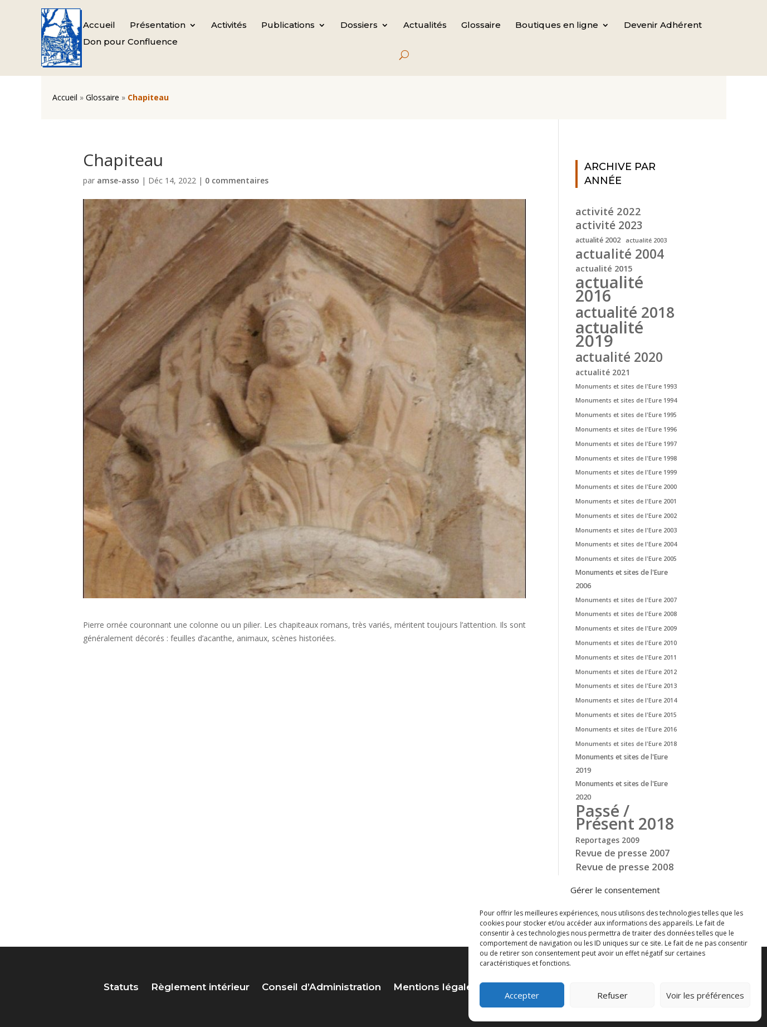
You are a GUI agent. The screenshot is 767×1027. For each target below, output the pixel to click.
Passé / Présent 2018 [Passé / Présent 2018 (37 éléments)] (624, 817)
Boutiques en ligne (556, 25)
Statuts (121, 987)
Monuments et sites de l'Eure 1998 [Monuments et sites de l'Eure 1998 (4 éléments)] (626, 458)
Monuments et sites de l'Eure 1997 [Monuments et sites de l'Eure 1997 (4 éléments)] (626, 444)
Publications (288, 25)
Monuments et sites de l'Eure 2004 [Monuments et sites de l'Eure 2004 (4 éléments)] (626, 544)
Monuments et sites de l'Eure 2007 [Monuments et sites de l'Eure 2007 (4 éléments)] (626, 600)
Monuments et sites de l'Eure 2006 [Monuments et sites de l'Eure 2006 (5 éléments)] (621, 579)
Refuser (612, 995)
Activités (229, 25)
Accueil (99, 25)
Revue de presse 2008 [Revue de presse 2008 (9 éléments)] (624, 866)
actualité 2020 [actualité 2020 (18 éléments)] (619, 357)
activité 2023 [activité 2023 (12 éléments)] (609, 225)
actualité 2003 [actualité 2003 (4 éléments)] (646, 240)
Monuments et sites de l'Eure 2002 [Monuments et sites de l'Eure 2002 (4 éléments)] (626, 516)
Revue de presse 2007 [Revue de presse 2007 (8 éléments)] (622, 853)
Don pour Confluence (130, 42)
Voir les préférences (705, 995)
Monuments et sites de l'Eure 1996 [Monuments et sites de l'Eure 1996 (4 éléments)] (626, 429)
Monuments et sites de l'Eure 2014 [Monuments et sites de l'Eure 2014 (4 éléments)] (626, 700)
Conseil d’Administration (321, 987)
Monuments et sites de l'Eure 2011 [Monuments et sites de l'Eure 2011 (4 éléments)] (626, 657)
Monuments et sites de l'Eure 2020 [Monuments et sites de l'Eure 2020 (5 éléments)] (621, 790)
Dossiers (359, 25)
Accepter (522, 995)
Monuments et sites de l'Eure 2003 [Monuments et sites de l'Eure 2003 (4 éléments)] (626, 530)
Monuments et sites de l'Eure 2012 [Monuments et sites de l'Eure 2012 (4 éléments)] (626, 672)
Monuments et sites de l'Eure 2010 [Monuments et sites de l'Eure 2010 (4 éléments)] (626, 643)
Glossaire (481, 25)
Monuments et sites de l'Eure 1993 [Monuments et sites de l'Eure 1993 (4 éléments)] (626, 386)
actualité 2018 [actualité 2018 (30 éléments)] (625, 312)
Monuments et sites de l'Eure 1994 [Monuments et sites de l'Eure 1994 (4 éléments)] (626, 400)
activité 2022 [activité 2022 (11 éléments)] (608, 211)
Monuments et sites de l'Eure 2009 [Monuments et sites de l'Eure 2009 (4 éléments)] (626, 628)
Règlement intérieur (200, 987)
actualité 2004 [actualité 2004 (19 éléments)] (619, 254)
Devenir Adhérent (663, 25)
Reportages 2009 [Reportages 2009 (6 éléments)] (607, 840)
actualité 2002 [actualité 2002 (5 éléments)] (598, 240)
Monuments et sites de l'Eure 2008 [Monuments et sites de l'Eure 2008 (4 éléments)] (626, 614)
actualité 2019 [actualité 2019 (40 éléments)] (609, 334)
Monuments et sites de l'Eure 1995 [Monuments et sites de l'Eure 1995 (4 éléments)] (626, 415)
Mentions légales (435, 987)
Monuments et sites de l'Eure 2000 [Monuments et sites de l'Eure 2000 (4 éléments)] (626, 487)
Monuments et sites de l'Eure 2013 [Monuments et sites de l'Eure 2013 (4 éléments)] (626, 686)
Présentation (157, 25)
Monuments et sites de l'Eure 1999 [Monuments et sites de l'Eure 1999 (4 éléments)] (626, 472)
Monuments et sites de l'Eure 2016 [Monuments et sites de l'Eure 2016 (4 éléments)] (626, 729)
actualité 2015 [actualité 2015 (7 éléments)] (603, 268)
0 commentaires (236, 180)
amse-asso (118, 180)
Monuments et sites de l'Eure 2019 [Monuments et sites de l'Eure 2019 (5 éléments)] (621, 763)
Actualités (425, 25)
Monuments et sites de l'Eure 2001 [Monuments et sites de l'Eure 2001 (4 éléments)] (626, 501)
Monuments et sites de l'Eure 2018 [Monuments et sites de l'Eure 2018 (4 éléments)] (626, 744)
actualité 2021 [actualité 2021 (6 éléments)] (602, 372)
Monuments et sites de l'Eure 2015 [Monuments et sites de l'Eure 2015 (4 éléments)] (626, 715)
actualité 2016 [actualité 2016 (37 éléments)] (609, 288)
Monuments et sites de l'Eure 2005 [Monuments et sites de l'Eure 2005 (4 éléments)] (626, 559)
